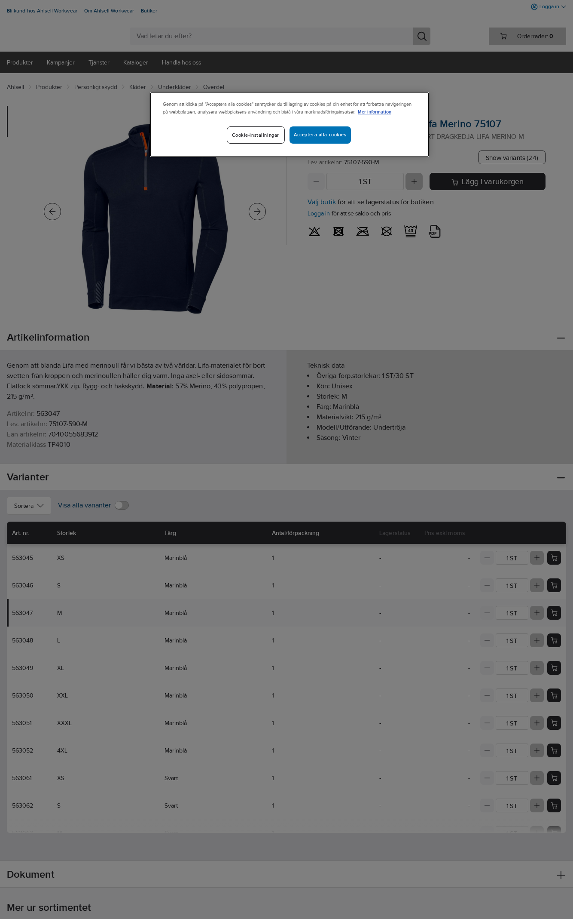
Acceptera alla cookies (320, 134)
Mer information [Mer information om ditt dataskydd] (374, 111)
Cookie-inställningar (255, 135)
